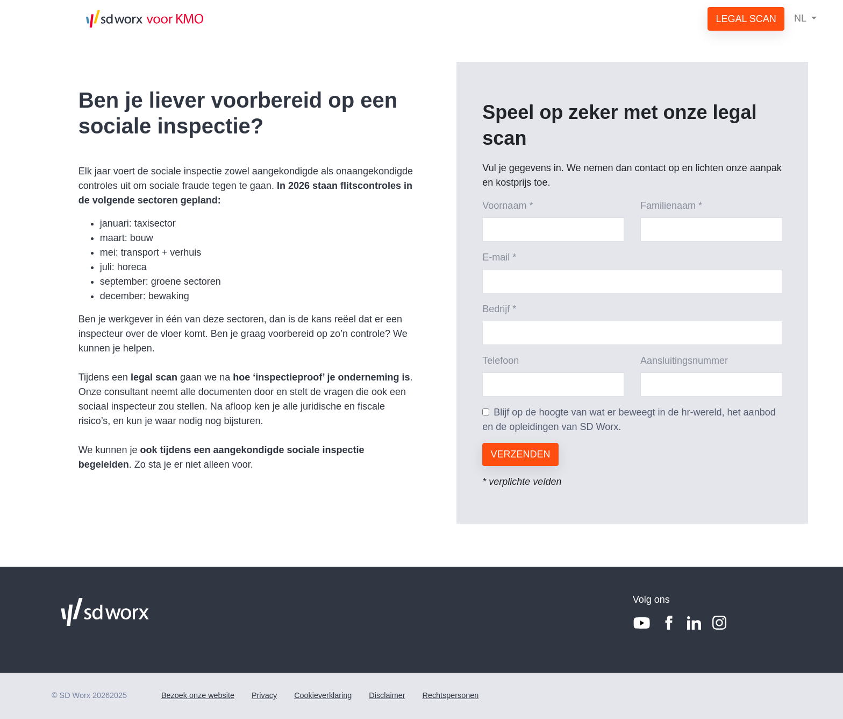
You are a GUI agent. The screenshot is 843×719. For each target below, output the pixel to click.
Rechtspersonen (450, 695)
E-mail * (499, 257)
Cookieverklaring (323, 695)
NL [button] (801, 18)
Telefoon (500, 360)
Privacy (264, 695)
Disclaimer (387, 695)
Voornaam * (507, 205)
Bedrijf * (499, 309)
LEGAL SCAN (746, 18)
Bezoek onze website (197, 695)
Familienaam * (671, 205)
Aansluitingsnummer (684, 360)
